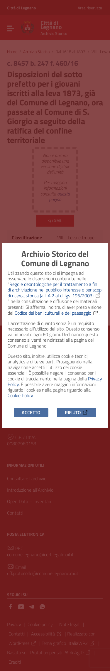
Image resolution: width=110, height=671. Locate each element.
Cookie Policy (20, 395)
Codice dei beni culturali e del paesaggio (57, 312)
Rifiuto (76, 412)
